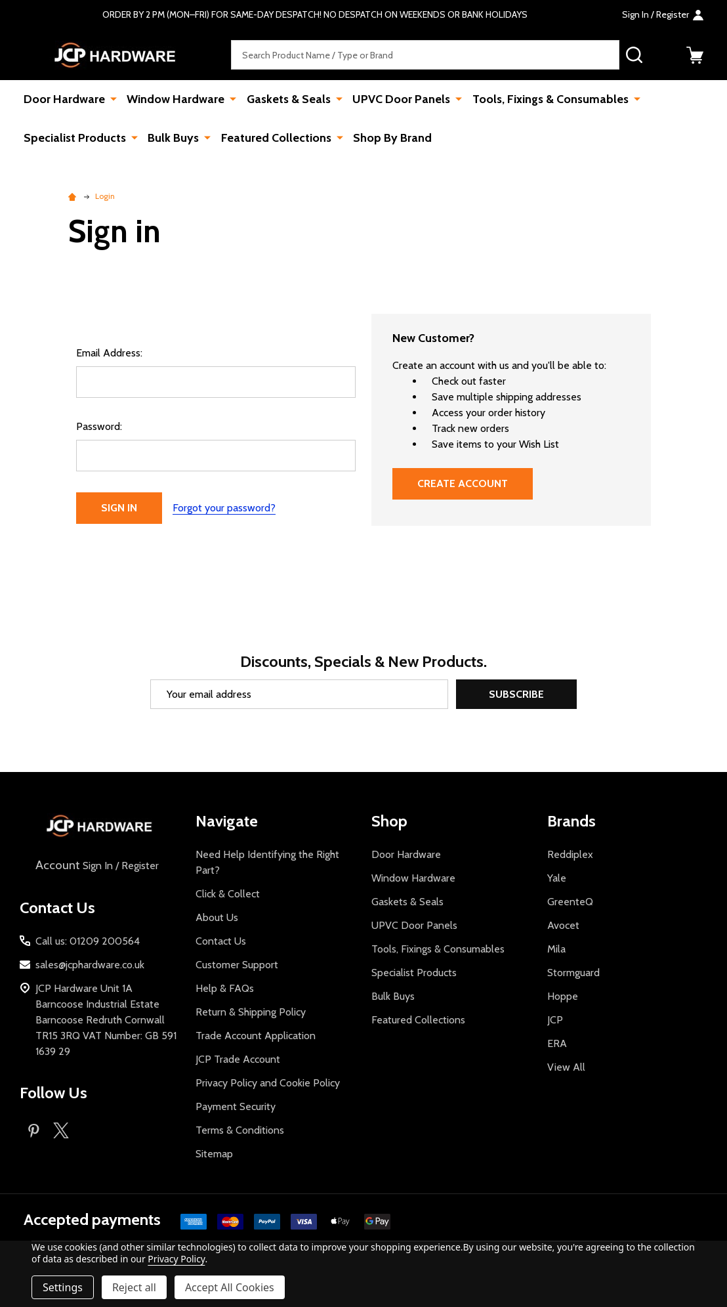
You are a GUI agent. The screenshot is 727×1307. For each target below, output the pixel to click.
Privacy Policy (176, 1259)
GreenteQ (570, 901)
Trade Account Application (256, 1035)
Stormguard (573, 972)
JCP (555, 1020)
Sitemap (214, 1153)
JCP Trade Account (238, 1059)
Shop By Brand (389, 138)
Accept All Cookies (229, 1287)
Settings (63, 1287)
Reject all (134, 1287)
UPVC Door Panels (398, 99)
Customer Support (237, 964)
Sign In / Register (96, 865)
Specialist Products (75, 138)
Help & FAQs (225, 988)
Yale (556, 878)
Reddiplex (570, 854)
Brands (571, 820)
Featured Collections (274, 138)
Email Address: (109, 353)
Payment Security (236, 1106)
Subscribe (516, 694)
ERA (557, 1043)
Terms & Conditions (240, 1130)
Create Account (462, 483)
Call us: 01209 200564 (87, 941)
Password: (99, 426)
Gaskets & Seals (287, 99)
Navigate (227, 820)
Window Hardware (175, 99)
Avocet (563, 925)
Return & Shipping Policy (251, 1012)
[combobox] (425, 55)
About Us (217, 917)
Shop (389, 820)
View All (566, 1067)
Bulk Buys (172, 138)
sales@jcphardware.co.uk (89, 964)
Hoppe (562, 996)
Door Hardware (64, 99)
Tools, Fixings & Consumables (546, 99)
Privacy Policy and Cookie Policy (268, 1083)
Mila (556, 949)
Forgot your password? (224, 508)
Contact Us (221, 941)
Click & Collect (228, 894)
